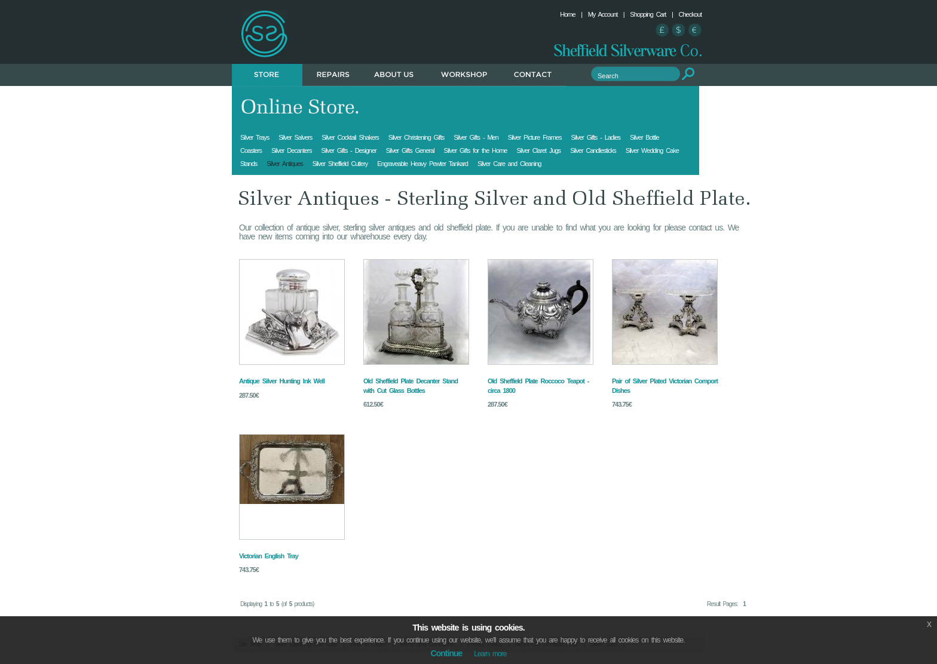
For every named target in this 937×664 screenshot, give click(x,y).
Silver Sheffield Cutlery (340, 163)
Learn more (490, 654)
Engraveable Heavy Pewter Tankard (422, 163)
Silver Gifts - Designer (348, 150)
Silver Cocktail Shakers (350, 137)
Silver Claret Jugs (538, 150)
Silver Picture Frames (535, 137)
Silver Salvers (295, 137)
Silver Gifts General (410, 150)
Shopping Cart (648, 14)
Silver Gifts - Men (476, 137)
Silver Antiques (285, 163)
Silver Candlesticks (593, 150)
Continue (447, 653)
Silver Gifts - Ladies (595, 137)
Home (567, 14)
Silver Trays (254, 137)
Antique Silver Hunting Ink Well (281, 381)
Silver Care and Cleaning (509, 163)
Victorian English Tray (268, 556)
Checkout (690, 14)
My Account (603, 14)
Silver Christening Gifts (416, 137)
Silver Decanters (291, 150)
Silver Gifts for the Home (475, 150)
